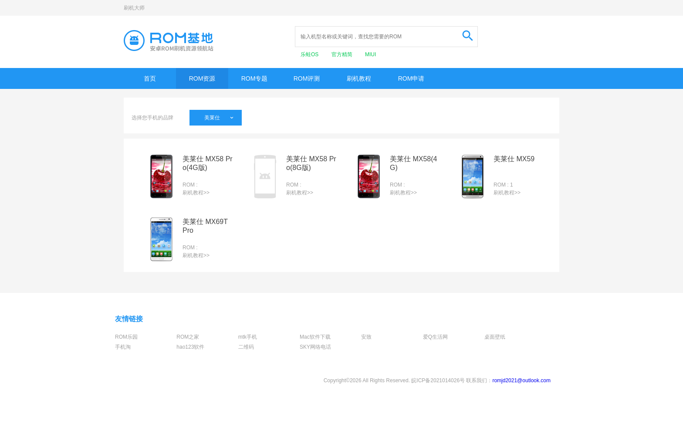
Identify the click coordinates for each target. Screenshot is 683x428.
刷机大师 (134, 8)
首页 (150, 78)
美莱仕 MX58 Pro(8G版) (311, 163)
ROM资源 (202, 78)
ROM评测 (307, 78)
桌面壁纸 (494, 337)
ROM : (190, 185)
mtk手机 (247, 337)
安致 (366, 337)
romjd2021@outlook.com (521, 380)
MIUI (370, 54)
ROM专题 (254, 78)
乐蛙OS (310, 54)
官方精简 (342, 54)
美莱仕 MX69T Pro (205, 226)
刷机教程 (359, 78)
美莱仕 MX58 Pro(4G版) (208, 163)
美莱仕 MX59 (514, 159)
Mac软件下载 (315, 337)
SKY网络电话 (315, 347)
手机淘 (123, 347)
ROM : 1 (503, 185)
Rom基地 (168, 40)
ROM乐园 (126, 337)
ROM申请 (411, 78)
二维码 (246, 347)
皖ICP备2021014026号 (438, 380)
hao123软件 (190, 347)
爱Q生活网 (435, 337)
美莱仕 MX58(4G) (413, 163)
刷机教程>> (196, 193)
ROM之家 (187, 337)
